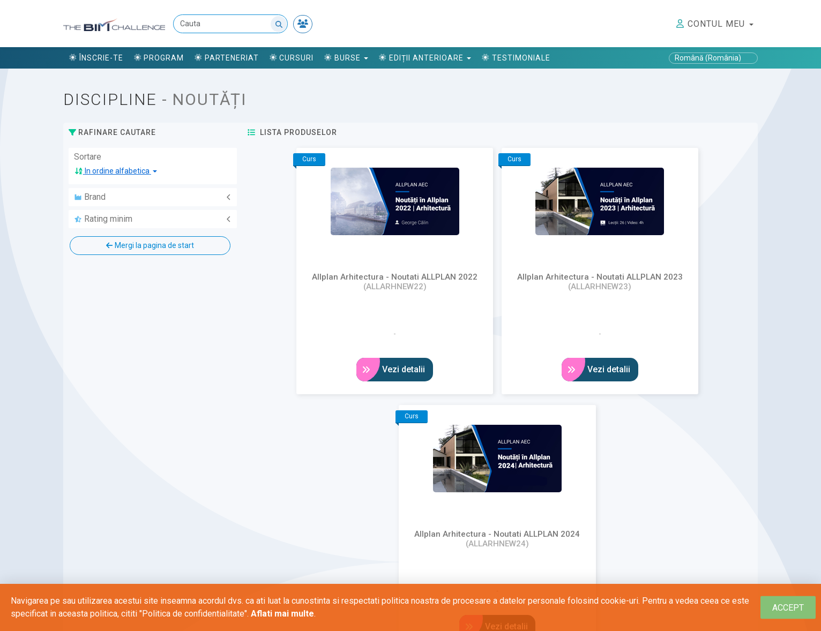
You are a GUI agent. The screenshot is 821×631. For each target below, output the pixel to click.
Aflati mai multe (282, 614)
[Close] (788, 607)
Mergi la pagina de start (149, 245)
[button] (116, 171)
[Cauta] (231, 24)
